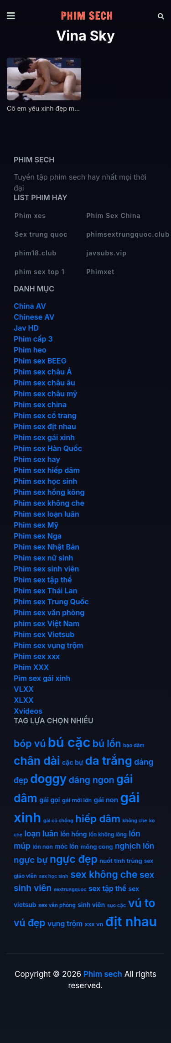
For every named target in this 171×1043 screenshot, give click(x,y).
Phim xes (30, 215)
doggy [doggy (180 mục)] (48, 779)
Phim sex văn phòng (49, 612)
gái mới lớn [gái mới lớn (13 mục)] (77, 800)
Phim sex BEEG (40, 360)
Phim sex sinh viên (46, 568)
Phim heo (30, 349)
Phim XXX (31, 667)
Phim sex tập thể (43, 579)
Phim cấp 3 (33, 338)
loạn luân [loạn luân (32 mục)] (41, 833)
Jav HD (26, 327)
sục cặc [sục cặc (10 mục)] (116, 905)
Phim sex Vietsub (44, 634)
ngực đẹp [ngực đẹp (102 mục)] (74, 859)
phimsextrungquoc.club (122, 234)
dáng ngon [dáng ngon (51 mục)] (91, 779)
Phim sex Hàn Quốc (48, 448)
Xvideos (28, 711)
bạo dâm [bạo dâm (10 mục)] (133, 745)
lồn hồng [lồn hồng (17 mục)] (73, 834)
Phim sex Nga (38, 535)
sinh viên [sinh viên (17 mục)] (91, 904)
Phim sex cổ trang (45, 415)
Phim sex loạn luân (46, 514)
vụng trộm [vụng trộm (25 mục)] (65, 923)
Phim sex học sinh (45, 481)
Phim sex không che (49, 503)
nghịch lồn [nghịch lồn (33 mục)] (134, 846)
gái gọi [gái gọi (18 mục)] (49, 800)
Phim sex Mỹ (36, 524)
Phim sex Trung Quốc (51, 601)
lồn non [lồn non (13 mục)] (42, 846)
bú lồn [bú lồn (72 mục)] (107, 743)
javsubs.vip (107, 253)
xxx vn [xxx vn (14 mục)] (94, 924)
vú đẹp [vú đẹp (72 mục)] (30, 923)
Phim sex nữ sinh (43, 557)
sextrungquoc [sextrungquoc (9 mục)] (70, 890)
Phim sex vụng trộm (48, 645)
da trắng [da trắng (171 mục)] (108, 760)
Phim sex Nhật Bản (46, 546)
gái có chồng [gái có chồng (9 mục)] (58, 821)
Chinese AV (34, 317)
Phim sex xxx (37, 656)
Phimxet (101, 271)
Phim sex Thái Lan (46, 590)
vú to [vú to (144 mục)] (141, 903)
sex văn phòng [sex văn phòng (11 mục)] (57, 905)
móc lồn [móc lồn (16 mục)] (66, 846)
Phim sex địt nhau (45, 426)
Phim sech (102, 974)
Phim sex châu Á (43, 371)
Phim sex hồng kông (49, 492)
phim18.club (36, 253)
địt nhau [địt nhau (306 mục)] (131, 921)
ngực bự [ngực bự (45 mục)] (31, 860)
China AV (30, 306)
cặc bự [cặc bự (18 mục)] (72, 762)
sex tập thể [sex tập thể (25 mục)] (107, 888)
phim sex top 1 (40, 271)
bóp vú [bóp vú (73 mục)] (30, 743)
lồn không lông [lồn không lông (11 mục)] (108, 834)
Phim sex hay (37, 459)
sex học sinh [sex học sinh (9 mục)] (53, 876)
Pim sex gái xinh (42, 678)
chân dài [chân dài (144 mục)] (37, 761)
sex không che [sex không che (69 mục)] (103, 874)
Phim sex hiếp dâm (47, 470)
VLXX (24, 689)
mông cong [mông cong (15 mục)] (96, 846)
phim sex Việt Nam (46, 623)
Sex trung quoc (41, 234)
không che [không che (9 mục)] (135, 821)
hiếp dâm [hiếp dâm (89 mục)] (97, 818)
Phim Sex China (114, 215)
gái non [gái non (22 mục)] (106, 799)
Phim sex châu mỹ (45, 393)
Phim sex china (40, 404)
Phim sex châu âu (44, 382)
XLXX (24, 700)
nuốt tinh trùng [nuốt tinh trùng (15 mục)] (120, 860)
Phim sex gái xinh (44, 437)
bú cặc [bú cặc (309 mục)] (69, 742)
